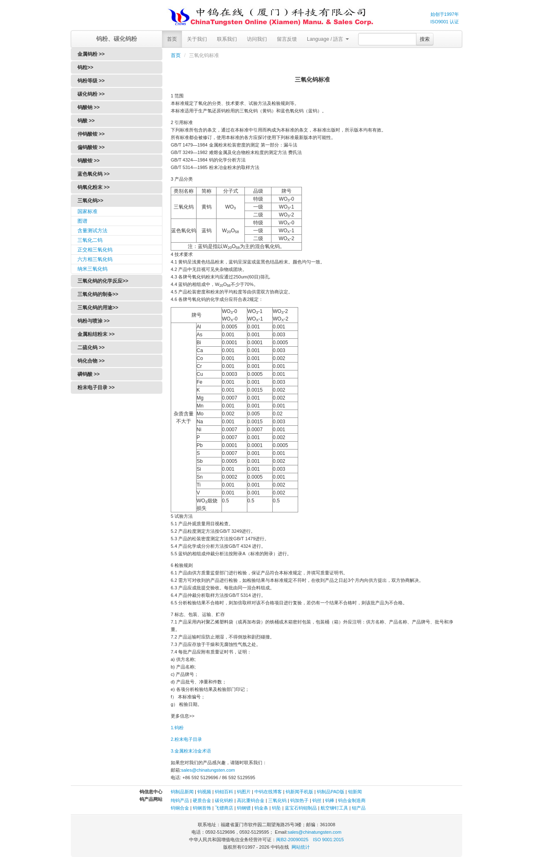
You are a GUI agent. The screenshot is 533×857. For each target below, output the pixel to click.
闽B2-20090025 (292, 839)
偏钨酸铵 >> (91, 147)
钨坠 (276, 807)
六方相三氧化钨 (94, 259)
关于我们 (197, 39)
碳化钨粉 (224, 800)
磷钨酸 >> (88, 374)
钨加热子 (299, 800)
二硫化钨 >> (91, 347)
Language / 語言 (328, 39)
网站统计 (300, 847)
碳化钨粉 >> (91, 94)
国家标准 (87, 211)
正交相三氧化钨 (94, 250)
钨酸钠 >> (88, 107)
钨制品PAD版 (330, 791)
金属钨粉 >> (91, 54)
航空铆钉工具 (334, 807)
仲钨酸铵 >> (91, 134)
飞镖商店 (224, 807)
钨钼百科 (224, 791)
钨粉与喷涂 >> (93, 321)
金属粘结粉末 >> (96, 334)
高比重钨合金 (250, 800)
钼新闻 (355, 791)
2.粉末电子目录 (186, 739)
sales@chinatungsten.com (208, 770)
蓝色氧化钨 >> (93, 174)
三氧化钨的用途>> (97, 308)
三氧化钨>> (90, 201)
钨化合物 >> (91, 361)
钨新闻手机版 (299, 791)
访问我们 (257, 39)
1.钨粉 (177, 727)
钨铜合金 (180, 807)
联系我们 (227, 39)
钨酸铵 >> (88, 161)
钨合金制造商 (352, 800)
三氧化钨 (277, 800)
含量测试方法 (92, 231)
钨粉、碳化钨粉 (116, 38)
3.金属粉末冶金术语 (191, 750)
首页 (172, 39)
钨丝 (316, 800)
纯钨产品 (180, 800)
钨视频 (204, 791)
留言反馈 (287, 39)
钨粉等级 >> (91, 81)
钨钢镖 (244, 807)
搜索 (425, 39)
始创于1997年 (445, 14)
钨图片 (244, 791)
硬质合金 (202, 800)
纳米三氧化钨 (92, 269)
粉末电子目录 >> (96, 387)
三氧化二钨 (89, 240)
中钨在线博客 (268, 791)
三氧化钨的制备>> (97, 294)
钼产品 (359, 807)
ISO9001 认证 (445, 21)
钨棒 (329, 800)
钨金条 (261, 807)
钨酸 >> (86, 121)
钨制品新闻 (183, 791)
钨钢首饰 (202, 807)
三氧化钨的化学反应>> (102, 281)
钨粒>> (85, 67)
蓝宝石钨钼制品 (301, 807)
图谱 (82, 221)
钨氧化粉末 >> (93, 187)
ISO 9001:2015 (328, 839)
